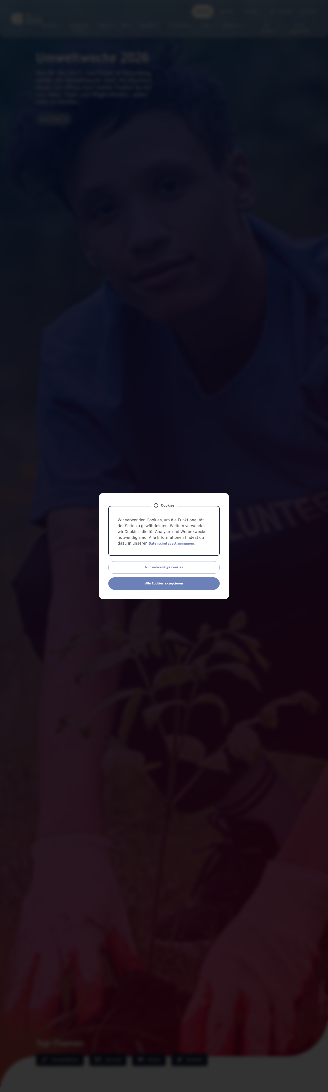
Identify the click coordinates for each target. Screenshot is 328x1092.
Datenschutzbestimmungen (171, 544)
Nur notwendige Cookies (164, 567)
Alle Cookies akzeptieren (164, 583)
